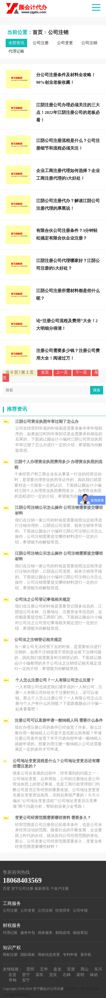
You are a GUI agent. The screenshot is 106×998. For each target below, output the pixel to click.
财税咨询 (62, 933)
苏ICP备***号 (74, 989)
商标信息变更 (49, 954)
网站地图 (22, 995)
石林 (67, 975)
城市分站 (92, 989)
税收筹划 (80, 933)
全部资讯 (16, 43)
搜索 (96, 390)
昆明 (30, 969)
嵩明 (80, 975)
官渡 (71, 969)
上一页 (62, 372)
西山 (84, 969)
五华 (44, 969)
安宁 (26, 980)
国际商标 (27, 954)
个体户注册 (59, 888)
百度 (6, 888)
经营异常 (62, 910)
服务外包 (27, 933)
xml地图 (9, 995)
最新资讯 (41, 888)
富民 (40, 975)
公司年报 (80, 910)
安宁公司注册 (22, 888)
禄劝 (94, 975)
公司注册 (41, 43)
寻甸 (12, 980)
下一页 (81, 372)
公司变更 (65, 43)
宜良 (53, 975)
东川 (98, 969)
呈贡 (12, 975)
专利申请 (70, 954)
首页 (38, 32)
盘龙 (57, 969)
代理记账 (16, 51)
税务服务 (45, 933)
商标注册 (10, 954)
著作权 (85, 954)
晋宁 (26, 975)
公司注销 (58, 32)
